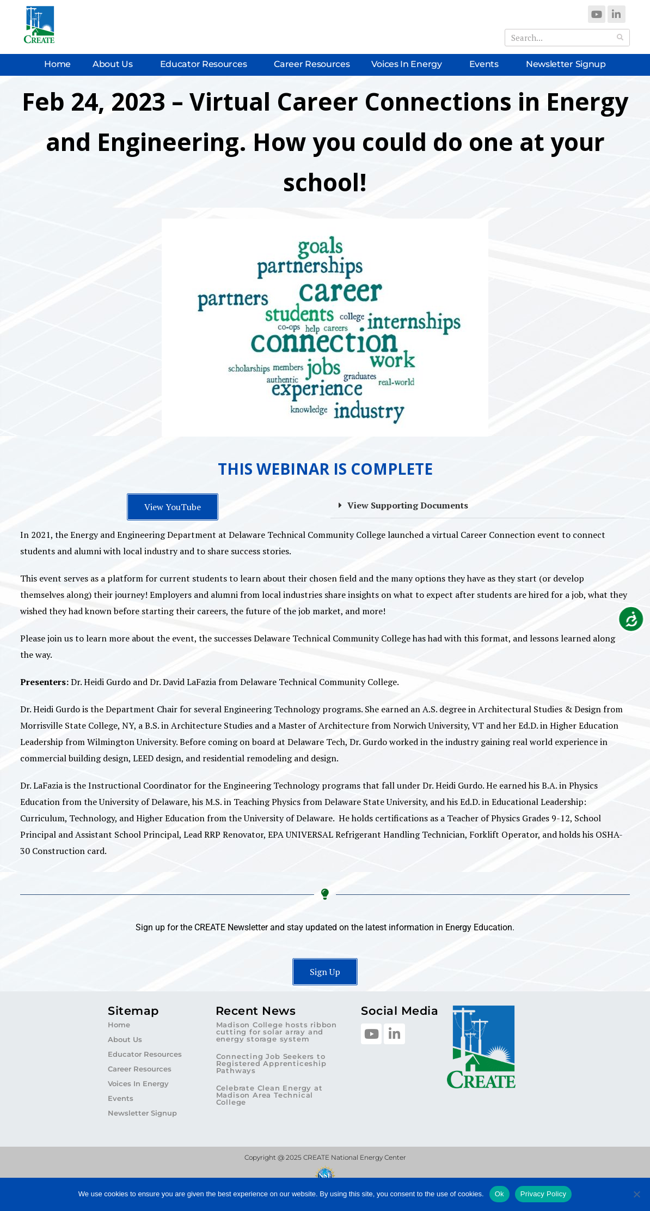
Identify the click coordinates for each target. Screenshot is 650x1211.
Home (57, 64)
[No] (636, 1194)
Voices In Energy (409, 64)
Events (486, 64)
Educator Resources (206, 64)
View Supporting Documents (407, 505)
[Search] (620, 37)
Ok (499, 1194)
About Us (115, 64)
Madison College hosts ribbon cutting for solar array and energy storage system (276, 1031)
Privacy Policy (543, 1194)
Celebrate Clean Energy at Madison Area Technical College (269, 1094)
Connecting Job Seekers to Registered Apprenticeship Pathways (271, 1063)
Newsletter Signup (566, 64)
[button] (477, 505)
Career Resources (311, 64)
